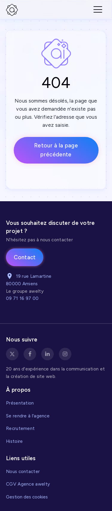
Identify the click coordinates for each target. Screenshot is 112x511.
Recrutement (20, 428)
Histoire (14, 441)
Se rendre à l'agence (28, 416)
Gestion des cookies (27, 497)
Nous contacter (23, 471)
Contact (25, 257)
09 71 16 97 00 (22, 298)
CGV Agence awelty (28, 484)
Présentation (20, 403)
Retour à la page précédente (56, 150)
